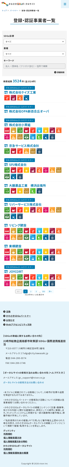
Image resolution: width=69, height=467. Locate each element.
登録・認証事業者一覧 (34, 20)
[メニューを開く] (65, 4)
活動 (8, 311)
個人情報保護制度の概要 (16, 452)
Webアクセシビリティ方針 (19, 324)
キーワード (9, 60)
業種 (6, 48)
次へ (50, 291)
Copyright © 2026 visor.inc (34, 463)
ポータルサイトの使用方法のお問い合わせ (23, 382)
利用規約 (8, 433)
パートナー (14, 10)
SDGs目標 (9, 35)
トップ (4, 10)
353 (43, 291)
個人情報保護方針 (13, 437)
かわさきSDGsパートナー (18, 315)
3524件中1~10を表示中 (34, 294)
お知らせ (10, 320)
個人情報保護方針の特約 (15, 441)
